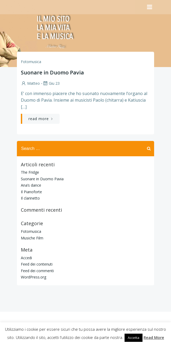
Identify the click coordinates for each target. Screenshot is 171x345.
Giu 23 (51, 83)
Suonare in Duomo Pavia (42, 178)
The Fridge (30, 172)
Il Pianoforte (31, 191)
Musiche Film (32, 237)
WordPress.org (33, 277)
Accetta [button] (133, 337)
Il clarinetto (30, 198)
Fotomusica (31, 61)
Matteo (30, 83)
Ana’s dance (31, 185)
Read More (154, 337)
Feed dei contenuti (37, 264)
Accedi (26, 257)
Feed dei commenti (37, 270)
